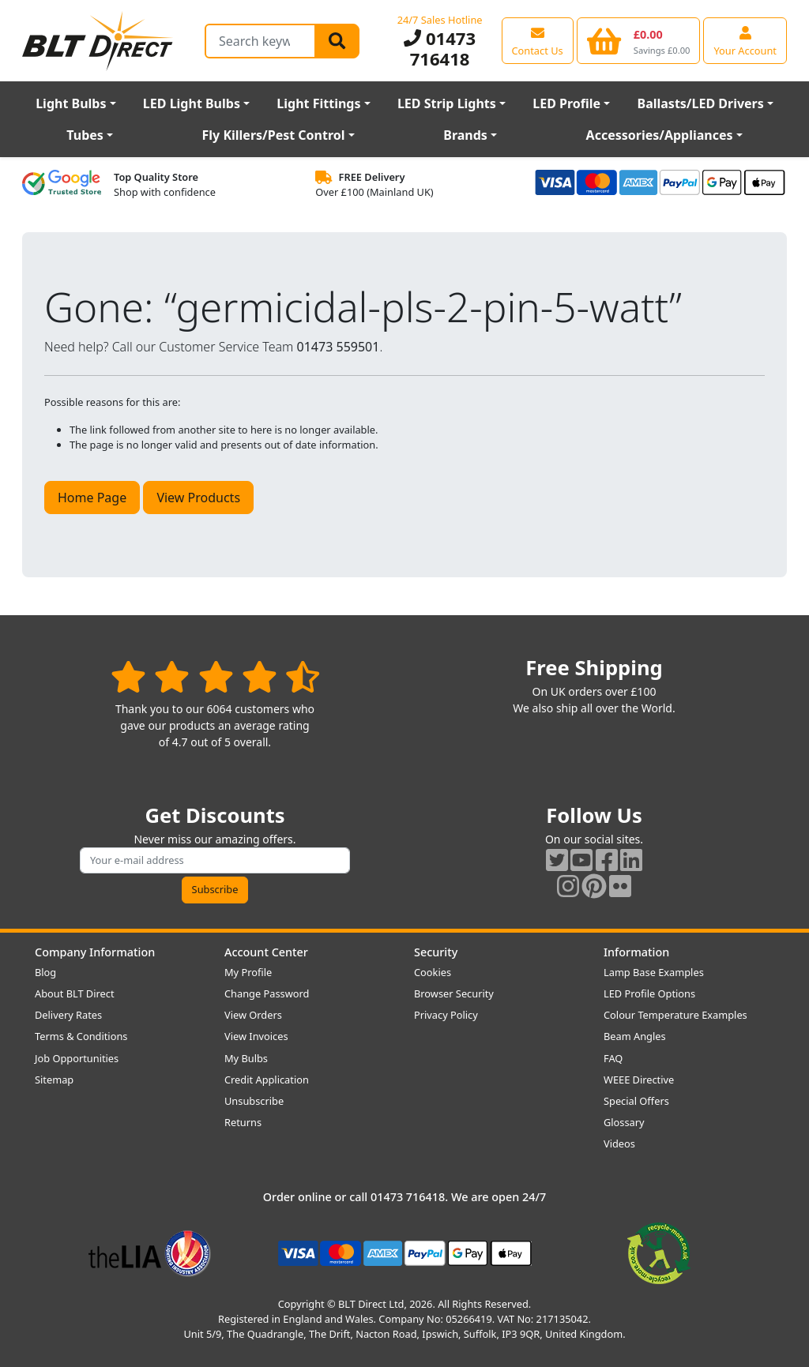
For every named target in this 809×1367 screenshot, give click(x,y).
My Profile (248, 972)
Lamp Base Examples (654, 972)
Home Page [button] (92, 497)
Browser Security (454, 993)
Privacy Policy (446, 1015)
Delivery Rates (68, 1015)
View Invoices (256, 1036)
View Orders (253, 1015)
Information (636, 952)
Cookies (432, 972)
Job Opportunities (77, 1058)
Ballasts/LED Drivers (701, 103)
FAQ (613, 1058)
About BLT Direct (75, 993)
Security (435, 952)
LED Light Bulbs (191, 103)
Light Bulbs (71, 103)
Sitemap (54, 1079)
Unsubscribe (254, 1101)
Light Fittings (318, 103)
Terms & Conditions (81, 1036)
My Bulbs (246, 1058)
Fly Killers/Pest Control (273, 135)
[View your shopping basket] (639, 40)
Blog (45, 972)
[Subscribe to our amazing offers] (215, 860)
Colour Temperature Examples (675, 1015)
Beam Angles (635, 1036)
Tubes (84, 135)
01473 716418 (440, 48)
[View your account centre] (745, 40)
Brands (465, 135)
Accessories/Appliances (659, 135)
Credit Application (266, 1079)
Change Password (266, 993)
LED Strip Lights (446, 103)
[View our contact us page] (538, 40)
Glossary (624, 1122)
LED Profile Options (649, 993)
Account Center (266, 952)
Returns (243, 1122)
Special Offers (636, 1101)
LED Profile (566, 103)
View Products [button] (198, 497)
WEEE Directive (639, 1079)
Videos (619, 1143)
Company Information (95, 952)
